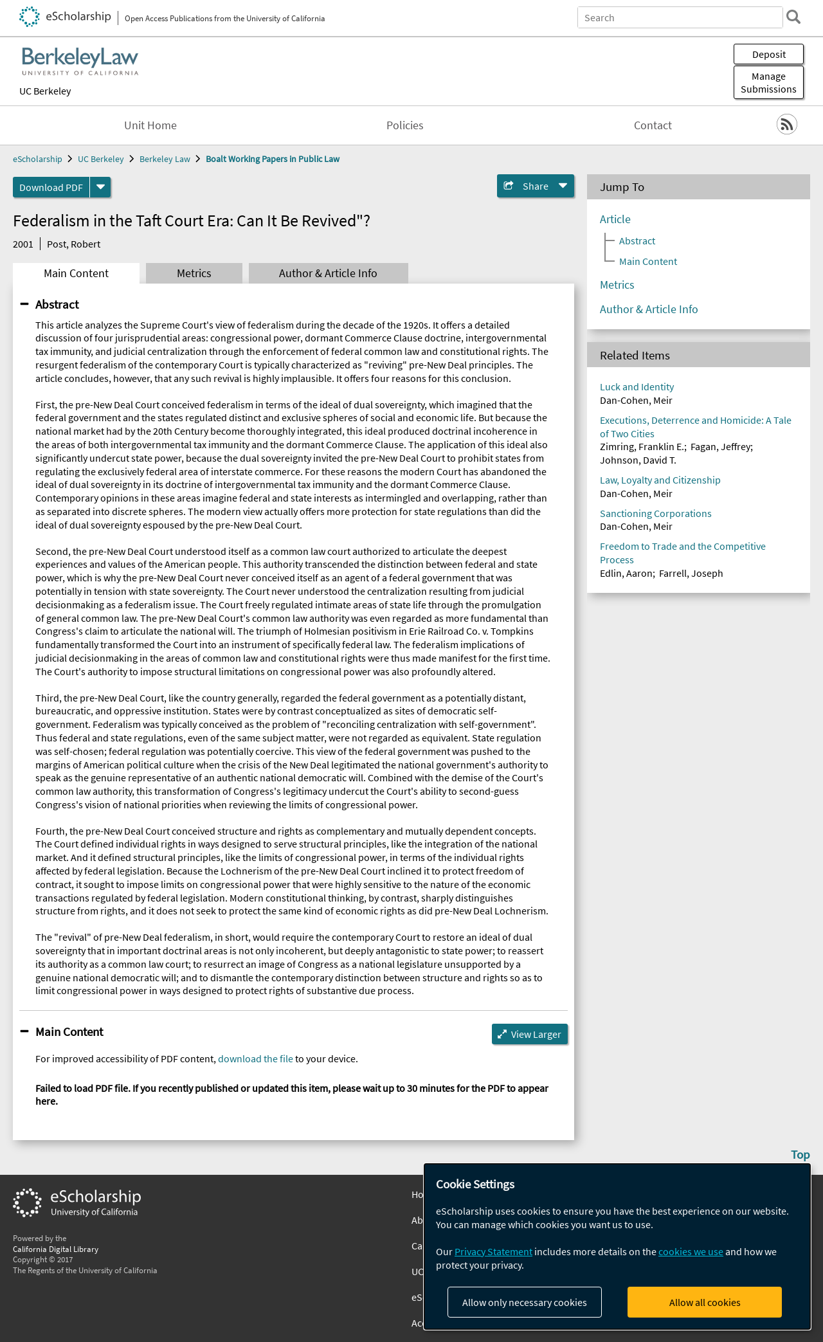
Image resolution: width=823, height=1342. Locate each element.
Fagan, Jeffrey (720, 446)
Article (615, 219)
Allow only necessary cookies (524, 1302)
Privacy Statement (493, 1251)
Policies (405, 125)
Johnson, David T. (638, 459)
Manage (769, 82)
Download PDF (51, 187)
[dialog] (617, 1246)
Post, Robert (73, 243)
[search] (793, 16)
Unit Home (150, 125)
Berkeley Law (165, 159)
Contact (653, 125)
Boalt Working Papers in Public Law (272, 159)
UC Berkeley (45, 90)
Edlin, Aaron (626, 573)
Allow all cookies (705, 1302)
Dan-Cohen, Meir (636, 400)
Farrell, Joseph (691, 573)
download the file (255, 1058)
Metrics (194, 273)
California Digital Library (55, 1249)
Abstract (56, 304)
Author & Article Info (328, 273)
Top (800, 1154)
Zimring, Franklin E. (642, 446)
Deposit (769, 54)
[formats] (100, 187)
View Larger (536, 1034)
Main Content (76, 273)
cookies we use (690, 1251)
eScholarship (37, 159)
